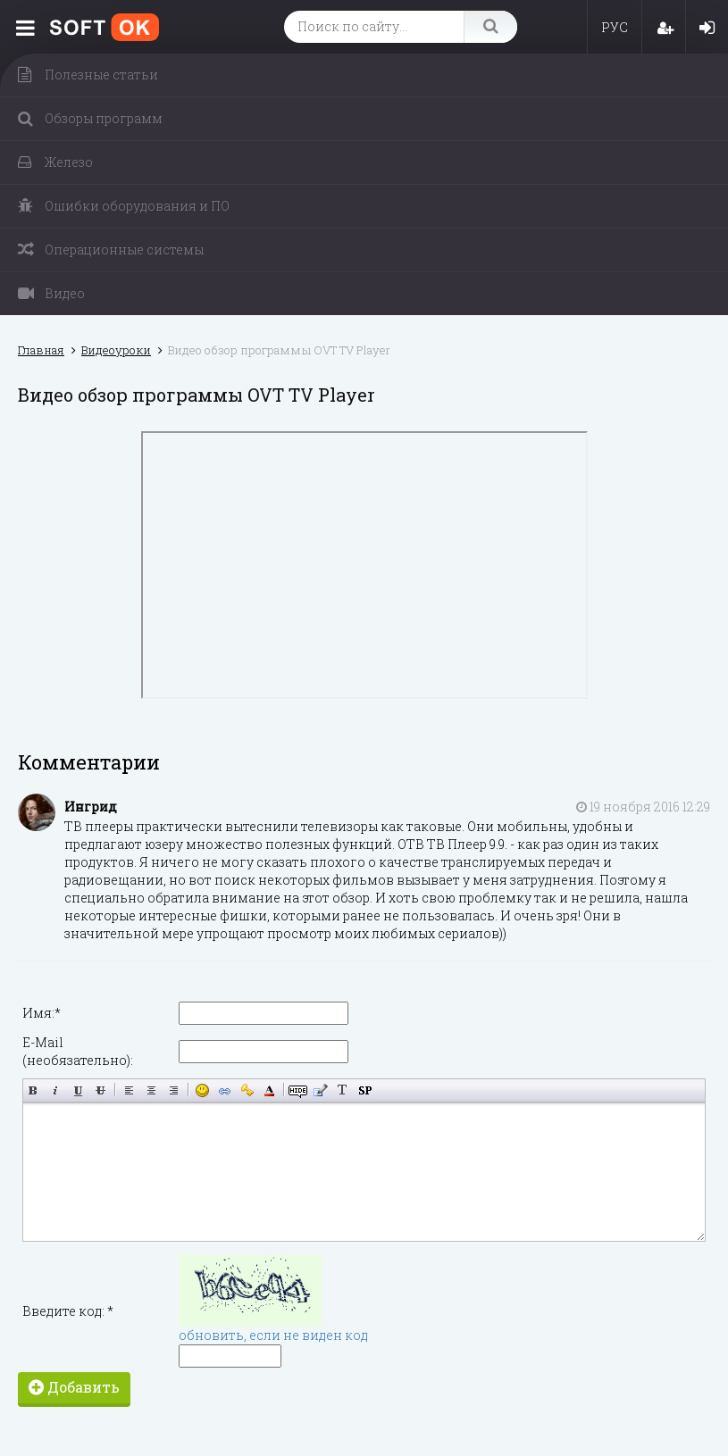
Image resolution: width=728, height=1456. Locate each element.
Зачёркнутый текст (100, 1090)
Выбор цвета (269, 1090)
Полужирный (33, 1090)
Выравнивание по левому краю (129, 1090)
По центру (151, 1090)
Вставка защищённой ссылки (247, 1090)
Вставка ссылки (224, 1090)
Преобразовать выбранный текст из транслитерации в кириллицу (342, 1090)
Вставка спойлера (365, 1090)
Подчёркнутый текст (78, 1090)
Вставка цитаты (320, 1090)
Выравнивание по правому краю (173, 1090)
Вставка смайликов (202, 1090)
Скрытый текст (298, 1090)
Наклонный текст (56, 1090)
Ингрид (90, 806)
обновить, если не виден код (273, 1335)
